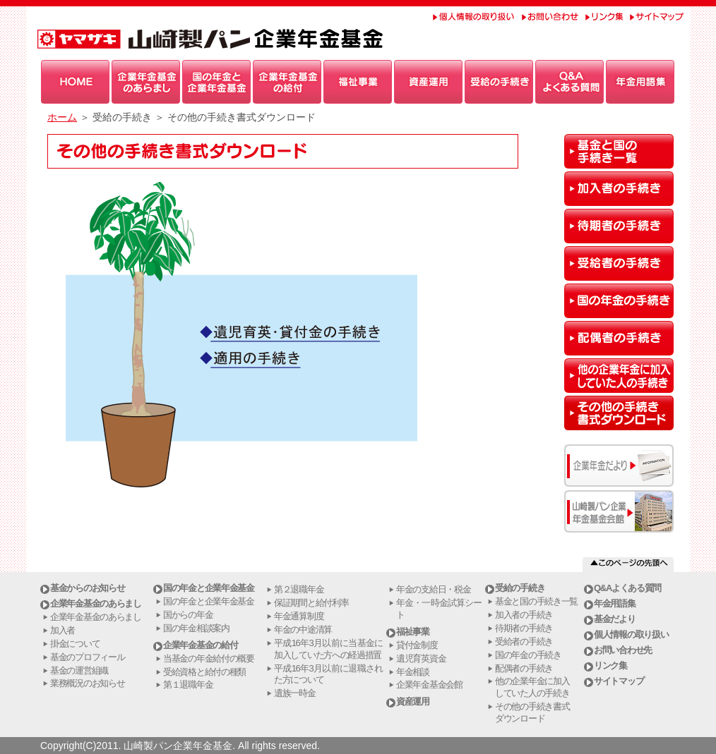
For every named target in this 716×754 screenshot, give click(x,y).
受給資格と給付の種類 (204, 672)
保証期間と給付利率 (311, 602)
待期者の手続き (524, 628)
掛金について (75, 643)
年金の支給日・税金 (433, 589)
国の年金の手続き (528, 655)
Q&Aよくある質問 (627, 588)
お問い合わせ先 (623, 650)
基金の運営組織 (79, 670)
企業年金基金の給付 (200, 645)
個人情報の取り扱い (631, 634)
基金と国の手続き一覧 (536, 601)
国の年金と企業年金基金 (208, 588)
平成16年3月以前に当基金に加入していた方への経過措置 (328, 649)
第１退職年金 (188, 684)
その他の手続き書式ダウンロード (532, 712)
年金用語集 (615, 603)
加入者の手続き (524, 614)
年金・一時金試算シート (439, 608)
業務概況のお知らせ (87, 683)
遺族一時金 (295, 693)
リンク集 (610, 665)
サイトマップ (618, 681)
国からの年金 (188, 614)
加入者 (62, 630)
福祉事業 (412, 631)
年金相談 (412, 672)
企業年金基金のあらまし (95, 603)
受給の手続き (519, 588)
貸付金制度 (417, 645)
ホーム (62, 117)
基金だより (615, 619)
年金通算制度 (298, 616)
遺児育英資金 (421, 658)
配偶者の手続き (524, 668)
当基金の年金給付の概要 (208, 658)
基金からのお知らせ (87, 588)
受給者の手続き (524, 641)
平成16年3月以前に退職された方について (328, 674)
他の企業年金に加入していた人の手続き (532, 687)
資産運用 (412, 701)
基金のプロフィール (87, 657)
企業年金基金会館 (429, 684)
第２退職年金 (298, 589)
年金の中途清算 (303, 629)
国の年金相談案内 (196, 628)
